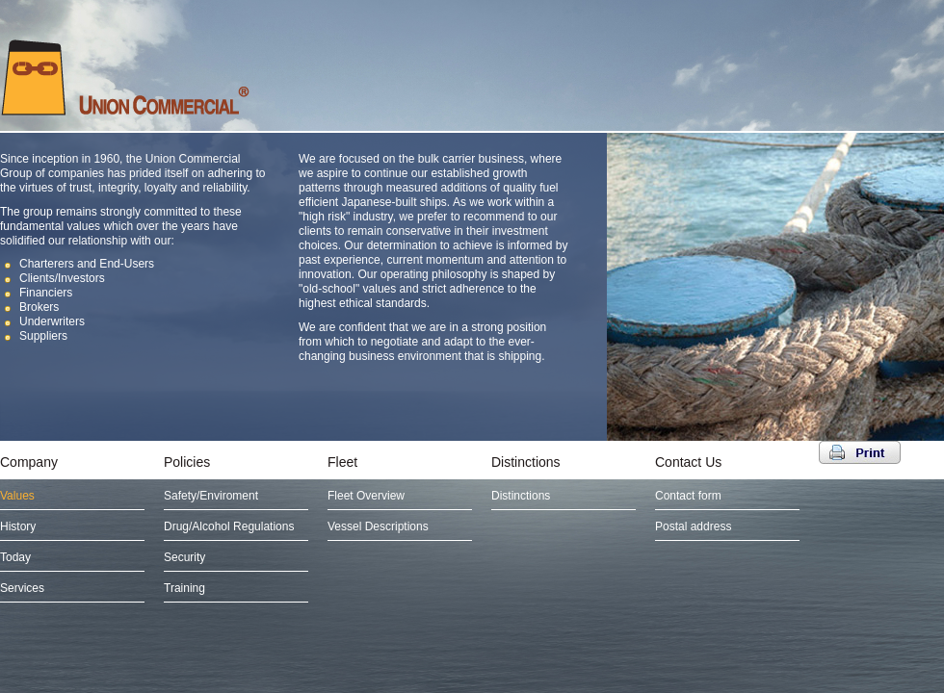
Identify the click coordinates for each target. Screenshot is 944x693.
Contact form (688, 495)
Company (29, 462)
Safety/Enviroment (211, 495)
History (18, 526)
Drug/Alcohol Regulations (229, 526)
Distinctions (526, 462)
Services (22, 588)
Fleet (342, 462)
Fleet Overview (366, 495)
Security (184, 557)
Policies (187, 462)
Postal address (693, 526)
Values (17, 495)
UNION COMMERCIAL (125, 77)
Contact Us (688, 462)
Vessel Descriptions (378, 526)
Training (184, 588)
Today (15, 557)
